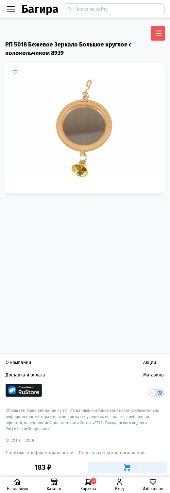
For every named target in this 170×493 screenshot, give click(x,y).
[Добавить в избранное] (15, 72)
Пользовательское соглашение (112, 453)
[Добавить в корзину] (127, 467)
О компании (18, 362)
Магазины (153, 375)
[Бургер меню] (10, 9)
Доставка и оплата (25, 375)
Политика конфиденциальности (40, 453)
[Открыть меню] (158, 33)
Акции (149, 362)
